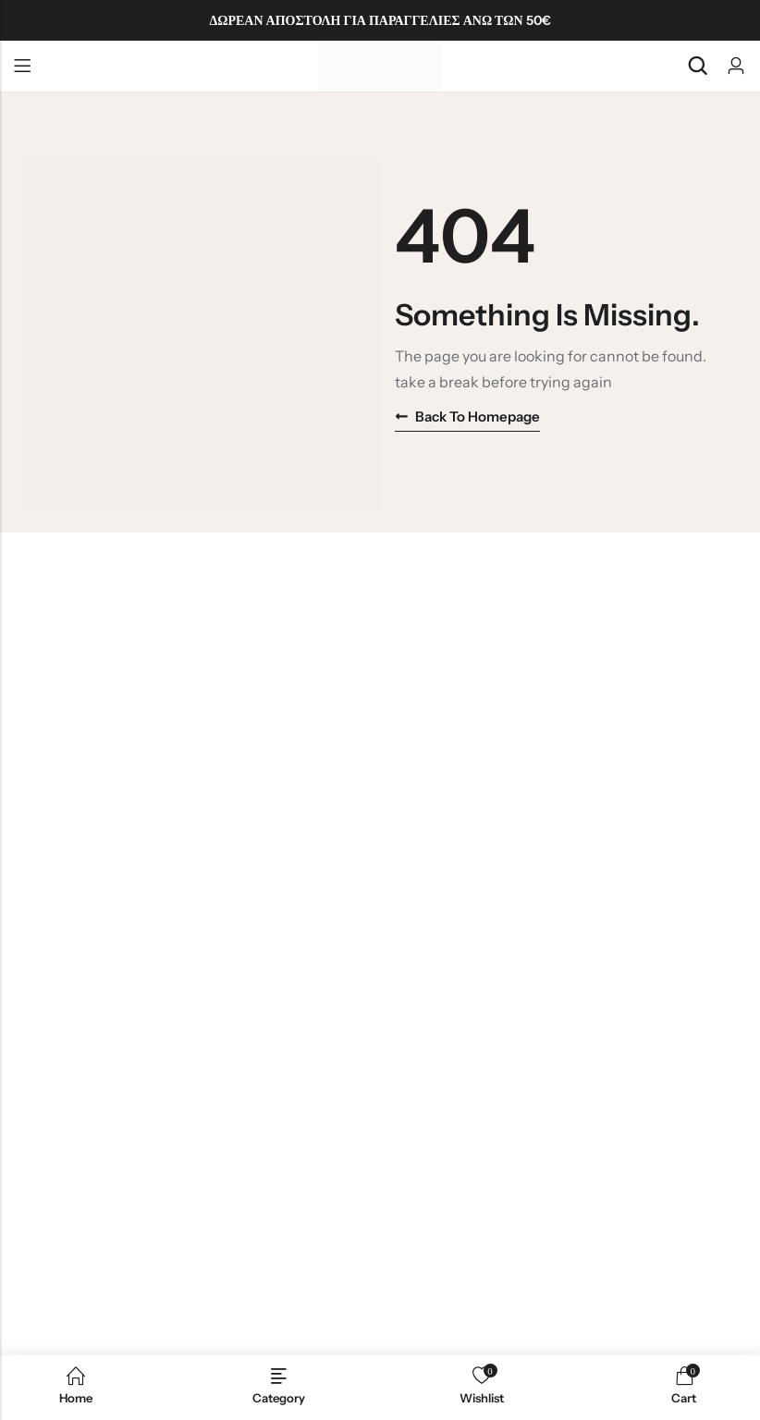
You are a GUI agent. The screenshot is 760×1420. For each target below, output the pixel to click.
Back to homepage (467, 416)
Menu (22, 66)
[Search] (697, 66)
